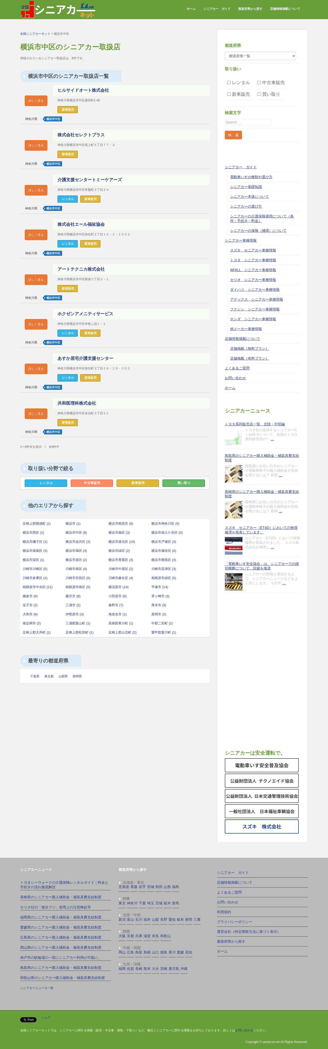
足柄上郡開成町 (37, 523)
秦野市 (115, 605)
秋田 (158, 887)
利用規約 (224, 912)
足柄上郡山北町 (122, 632)
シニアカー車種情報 (241, 240)
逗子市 (30, 605)
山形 (167, 887)
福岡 (122, 969)
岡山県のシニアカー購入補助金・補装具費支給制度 (60, 947)
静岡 (188, 919)
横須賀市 (118, 587)
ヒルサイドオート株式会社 (83, 90)
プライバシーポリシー (234, 922)
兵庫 (138, 936)
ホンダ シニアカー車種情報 (253, 319)
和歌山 (165, 936)
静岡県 (77, 676)
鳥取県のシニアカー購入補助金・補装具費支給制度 (262, 458)
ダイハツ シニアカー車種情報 (255, 290)
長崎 (138, 969)
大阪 (122, 936)
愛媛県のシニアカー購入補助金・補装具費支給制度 (60, 927)
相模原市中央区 (37, 587)
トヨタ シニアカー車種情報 (253, 260)
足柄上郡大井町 (37, 632)
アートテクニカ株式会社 (81, 269)
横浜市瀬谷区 (163, 551)
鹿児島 (174, 969)
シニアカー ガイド (217, 9)
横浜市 (73, 523)
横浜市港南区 (35, 551)
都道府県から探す (250, 9)
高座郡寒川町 (120, 623)
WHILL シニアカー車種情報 (253, 270)
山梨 (155, 919)
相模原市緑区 (163, 578)
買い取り (183, 483)
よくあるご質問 (237, 368)
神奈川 (132, 903)
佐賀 (130, 969)
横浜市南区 (119, 532)
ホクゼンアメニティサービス (85, 313)
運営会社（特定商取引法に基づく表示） (249, 932)
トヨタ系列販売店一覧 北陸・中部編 (255, 424)
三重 (197, 919)
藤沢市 (73, 596)
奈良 (155, 936)
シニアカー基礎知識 (246, 187)
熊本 (147, 969)
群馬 (175, 903)
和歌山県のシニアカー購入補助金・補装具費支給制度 (62, 978)
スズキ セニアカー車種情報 (253, 250)
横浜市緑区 (119, 551)
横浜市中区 (53, 118)
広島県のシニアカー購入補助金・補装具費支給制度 (60, 937)
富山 (130, 919)
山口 (155, 952)
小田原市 (117, 596)
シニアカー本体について (249, 197)
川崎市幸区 (76, 569)
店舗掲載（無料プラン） (249, 348)
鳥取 (138, 952)
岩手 (142, 887)
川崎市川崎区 (35, 569)
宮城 (150, 887)
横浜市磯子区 (35, 542)
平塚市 (159, 587)
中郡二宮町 (162, 623)
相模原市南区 (78, 587)
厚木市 (158, 605)
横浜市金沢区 (78, 542)
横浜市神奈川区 (165, 523)
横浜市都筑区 (163, 560)
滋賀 (147, 936)
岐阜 (180, 919)
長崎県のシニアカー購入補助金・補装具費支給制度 (262, 494)
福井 (147, 919)
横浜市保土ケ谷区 (167, 532)
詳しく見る (36, 101)
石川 (138, 919)
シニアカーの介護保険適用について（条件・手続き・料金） (262, 218)
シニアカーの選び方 (246, 206)
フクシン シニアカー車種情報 (255, 309)
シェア (46, 1017)
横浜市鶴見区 (120, 523)
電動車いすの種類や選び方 (251, 177)
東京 (122, 903)
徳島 (163, 952)
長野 (163, 919)
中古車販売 (92, 483)
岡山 (122, 952)
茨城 (158, 903)
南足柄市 (32, 623)
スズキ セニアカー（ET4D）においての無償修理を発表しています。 (261, 530)
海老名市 (117, 614)
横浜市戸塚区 (163, 542)
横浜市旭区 (76, 551)
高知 (188, 952)
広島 (130, 952)
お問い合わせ (235, 378)
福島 (175, 887)
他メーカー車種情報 (246, 329)
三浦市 (73, 605)
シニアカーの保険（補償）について (258, 231)
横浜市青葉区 (120, 560)
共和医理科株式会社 (77, 403)
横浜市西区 (33, 532)
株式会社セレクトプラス (81, 135)
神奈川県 (31, 119)
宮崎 (163, 969)
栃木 (167, 903)
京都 (130, 936)
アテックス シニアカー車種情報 (256, 299)
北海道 (124, 887)
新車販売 (138, 483)
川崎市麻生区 (120, 578)
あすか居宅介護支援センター (85, 358)
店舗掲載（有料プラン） (249, 358)
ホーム (191, 9)
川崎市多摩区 (35, 578)
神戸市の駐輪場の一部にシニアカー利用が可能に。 (60, 958)
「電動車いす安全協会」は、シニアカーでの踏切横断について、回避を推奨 (262, 566)
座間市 (158, 614)
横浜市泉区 (76, 560)
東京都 (48, 676)
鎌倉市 (30, 596)
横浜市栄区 (33, 560)
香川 (172, 952)
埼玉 (150, 903)
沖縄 (183, 969)
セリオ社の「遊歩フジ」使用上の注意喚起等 (55, 907)
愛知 (172, 919)
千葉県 (34, 676)
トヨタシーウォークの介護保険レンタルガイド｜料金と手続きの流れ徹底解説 (64, 884)
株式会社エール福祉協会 (81, 224)
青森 (134, 887)
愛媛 (180, 952)
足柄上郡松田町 (80, 632)
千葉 (142, 903)
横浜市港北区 (121, 542)
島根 (147, 952)
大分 (155, 969)
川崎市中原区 (120, 569)
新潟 (122, 919)
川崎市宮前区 (78, 578)
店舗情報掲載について (285, 9)
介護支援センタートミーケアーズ (90, 179)
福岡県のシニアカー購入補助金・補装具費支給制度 (60, 917)
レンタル (46, 483)
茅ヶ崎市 (160, 596)
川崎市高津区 (163, 569)
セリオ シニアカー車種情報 (253, 280)
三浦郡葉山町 (78, 623)
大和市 (30, 614)
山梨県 (63, 676)
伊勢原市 (75, 614)
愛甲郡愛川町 (163, 632)
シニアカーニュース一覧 (36, 988)
